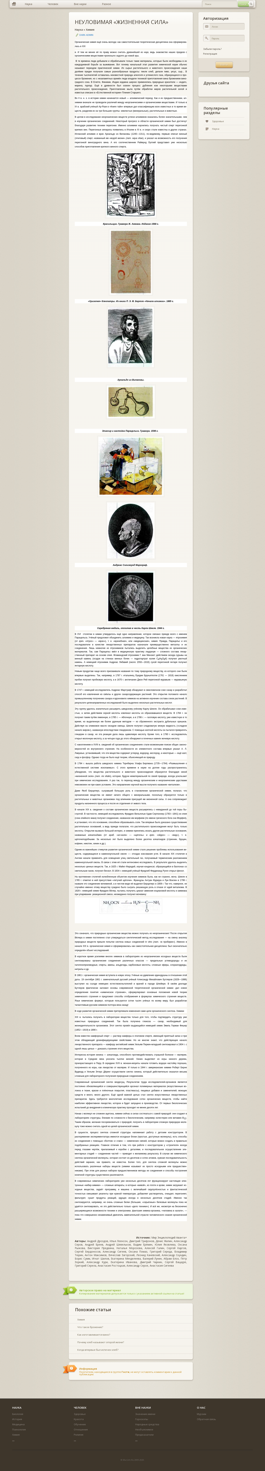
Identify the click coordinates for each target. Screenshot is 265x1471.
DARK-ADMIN (86, 35)
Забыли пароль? (212, 49)
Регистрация (210, 53)
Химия (90, 29)
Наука (79, 29)
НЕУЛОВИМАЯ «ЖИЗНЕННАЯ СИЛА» (121, 21)
